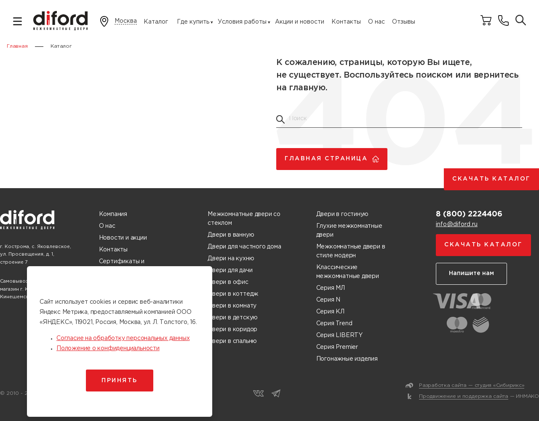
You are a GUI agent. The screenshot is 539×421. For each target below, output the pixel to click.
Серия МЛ (330, 288)
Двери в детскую (233, 317)
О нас (376, 21)
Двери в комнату (232, 305)
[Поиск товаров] (520, 21)
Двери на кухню (231, 258)
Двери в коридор (232, 329)
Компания (113, 214)
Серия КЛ (330, 311)
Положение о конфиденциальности (108, 348)
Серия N (328, 299)
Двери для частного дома (244, 246)
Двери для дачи (230, 270)
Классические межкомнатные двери (347, 272)
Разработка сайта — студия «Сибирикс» (471, 385)
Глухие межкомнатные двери (349, 230)
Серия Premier (337, 347)
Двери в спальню (232, 341)
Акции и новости (299, 21)
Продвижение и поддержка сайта (463, 396)
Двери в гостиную (342, 214)
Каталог (156, 21)
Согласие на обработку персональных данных (122, 338)
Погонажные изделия (347, 359)
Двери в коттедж (233, 294)
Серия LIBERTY (339, 335)
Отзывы (403, 21)
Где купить (193, 21)
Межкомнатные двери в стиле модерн (350, 251)
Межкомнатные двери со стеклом (244, 219)
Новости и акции (123, 237)
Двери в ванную (231, 234)
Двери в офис (228, 282)
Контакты (346, 21)
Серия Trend (334, 323)
